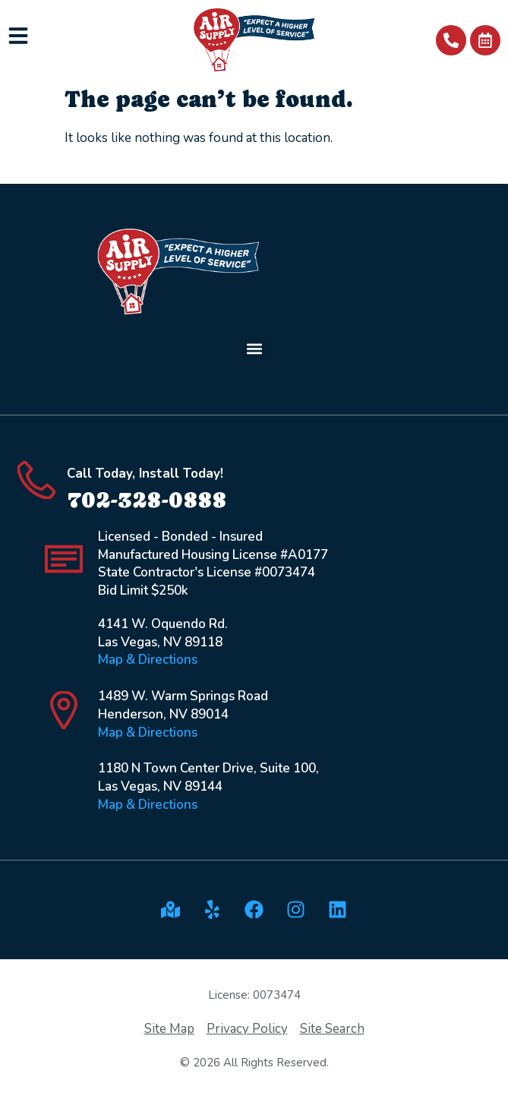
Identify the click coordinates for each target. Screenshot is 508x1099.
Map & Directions (147, 659)
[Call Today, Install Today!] (36, 480)
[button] (254, 349)
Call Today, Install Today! (145, 473)
